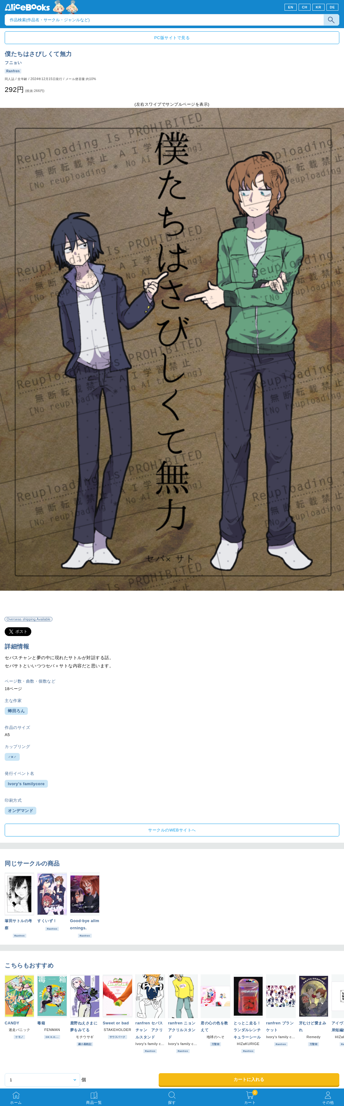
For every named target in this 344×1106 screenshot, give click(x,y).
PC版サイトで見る (172, 37)
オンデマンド (20, 810)
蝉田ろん (16, 711)
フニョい (13, 62)
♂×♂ (12, 757)
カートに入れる (249, 1079)
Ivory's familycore (26, 783)
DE (332, 7)
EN (290, 7)
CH (304, 7)
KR (318, 7)
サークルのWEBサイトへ (172, 830)
